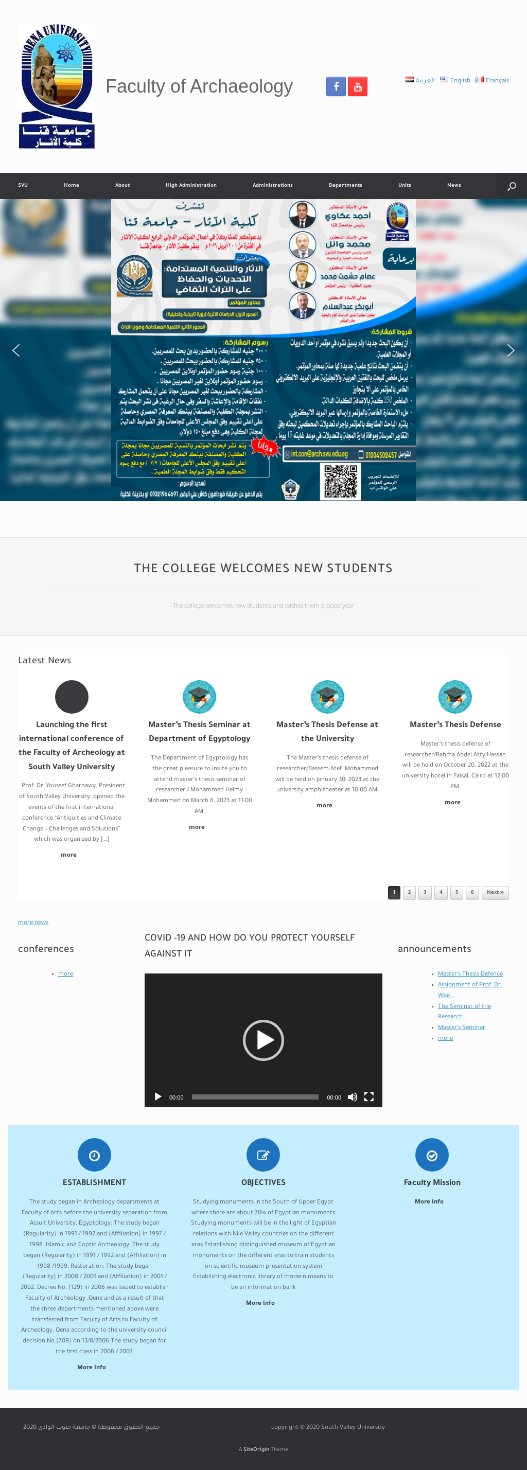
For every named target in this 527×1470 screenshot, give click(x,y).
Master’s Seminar (461, 1028)
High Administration (191, 186)
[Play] (158, 1097)
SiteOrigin (256, 1450)
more (71, 856)
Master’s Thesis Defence (470, 974)
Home (71, 186)
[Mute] (352, 1097)
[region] (263, 350)
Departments (345, 186)
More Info (94, 1368)
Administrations (273, 186)
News (454, 186)
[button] (16, 350)
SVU (23, 186)
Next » (495, 893)
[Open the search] (512, 186)
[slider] (255, 1097)
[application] (263, 1040)
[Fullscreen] (369, 1097)
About (122, 186)
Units (404, 186)
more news (33, 923)
